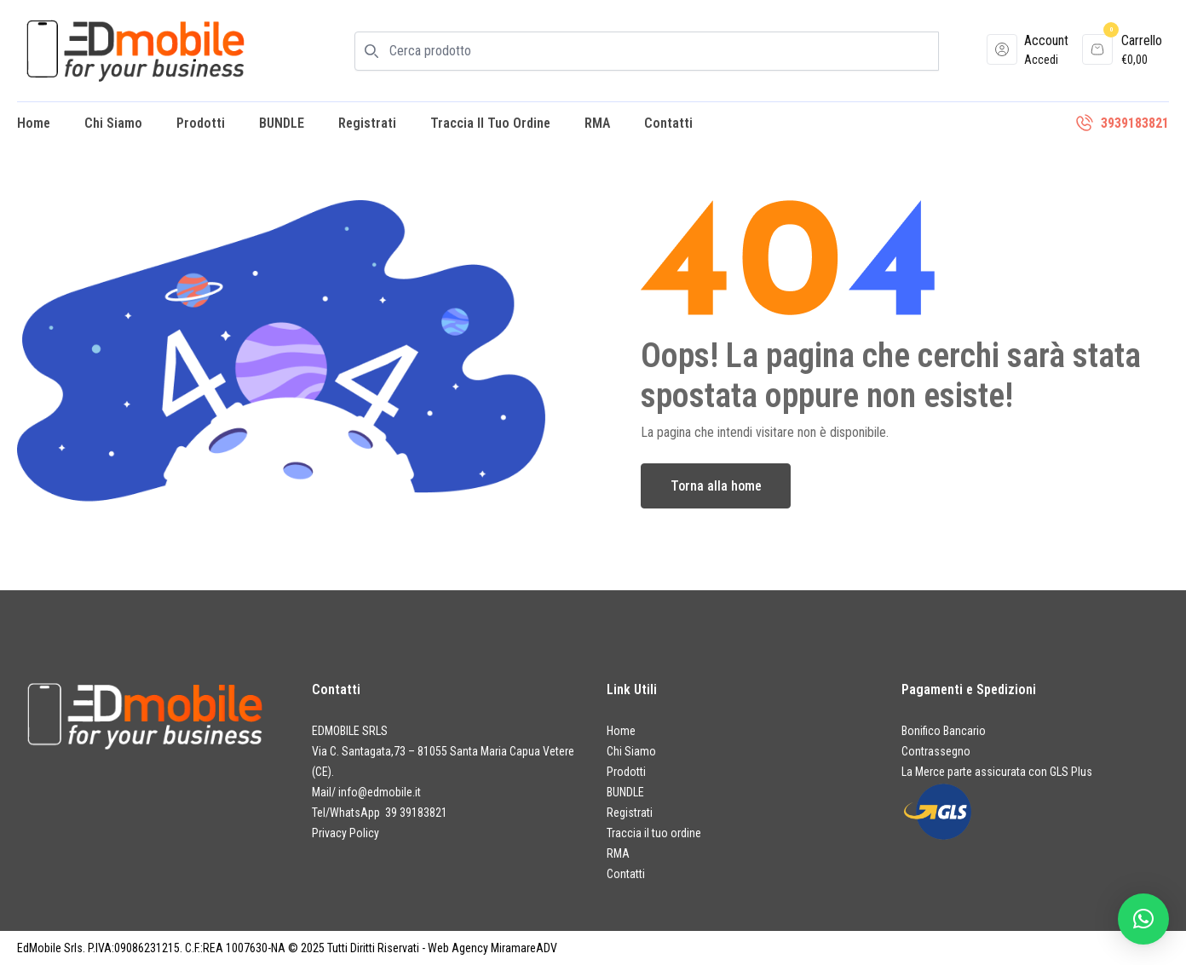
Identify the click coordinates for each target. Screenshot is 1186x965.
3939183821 (1135, 123)
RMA (597, 123)
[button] (1143, 919)
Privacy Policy (345, 833)
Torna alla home (716, 486)
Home (33, 123)
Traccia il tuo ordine (490, 123)
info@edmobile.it (379, 792)
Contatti (668, 123)
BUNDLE (281, 123)
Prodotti (200, 123)
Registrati (367, 123)
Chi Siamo (113, 123)
